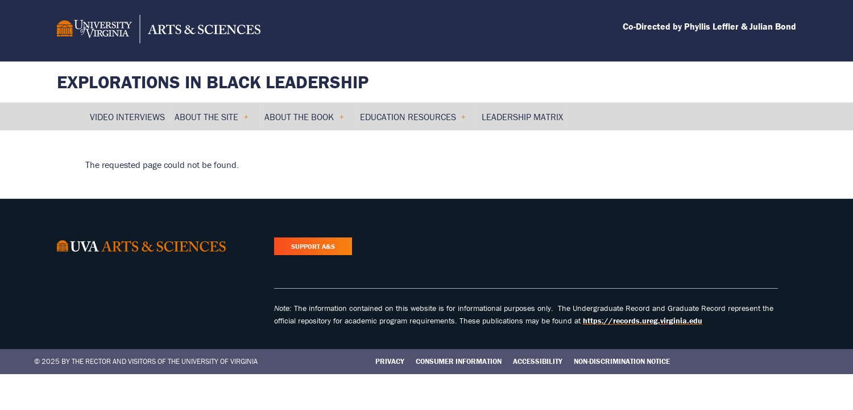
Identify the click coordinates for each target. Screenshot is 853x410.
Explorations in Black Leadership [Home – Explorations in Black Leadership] (212, 82)
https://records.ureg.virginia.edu (642, 320)
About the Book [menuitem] (304, 120)
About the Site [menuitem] (211, 120)
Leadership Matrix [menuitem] (522, 116)
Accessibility (537, 361)
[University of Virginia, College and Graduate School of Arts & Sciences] (158, 31)
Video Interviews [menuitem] (127, 116)
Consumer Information (459, 361)
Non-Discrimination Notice (622, 361)
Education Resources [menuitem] (412, 120)
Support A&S (313, 246)
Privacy (389, 361)
